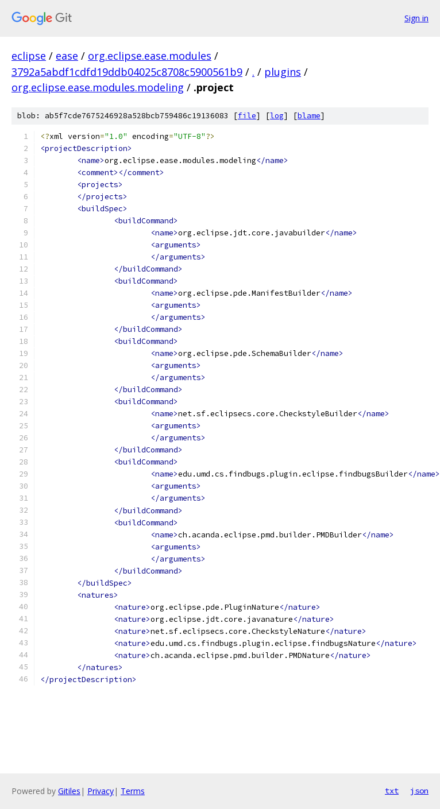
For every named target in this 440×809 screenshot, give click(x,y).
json (419, 790)
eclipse (28, 56)
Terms (133, 790)
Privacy (100, 790)
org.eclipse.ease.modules (149, 56)
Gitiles (69, 790)
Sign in (416, 18)
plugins (282, 72)
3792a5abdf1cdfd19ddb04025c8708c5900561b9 (126, 72)
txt (392, 790)
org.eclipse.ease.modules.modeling (97, 87)
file (247, 116)
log (277, 116)
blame (309, 116)
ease (67, 56)
